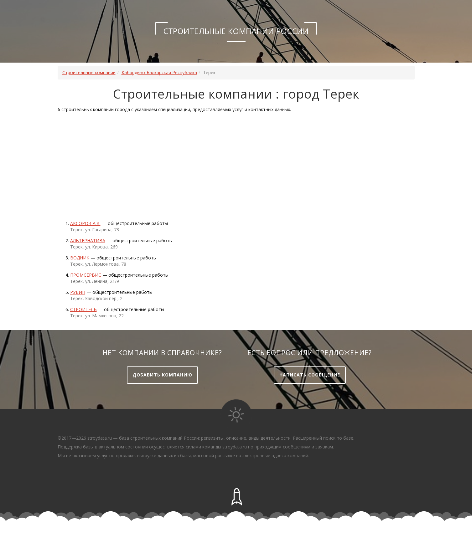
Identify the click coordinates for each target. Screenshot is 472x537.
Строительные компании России (236, 31)
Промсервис (85, 275)
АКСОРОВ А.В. (85, 223)
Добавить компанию (162, 375)
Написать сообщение (309, 375)
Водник (79, 258)
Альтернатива (87, 240)
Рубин (77, 292)
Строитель (83, 309)
